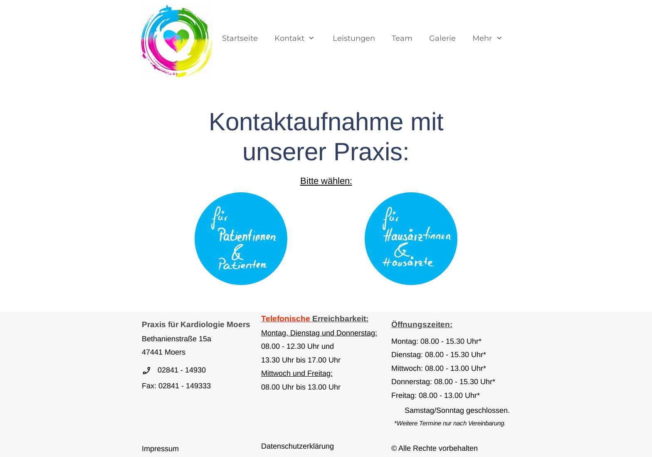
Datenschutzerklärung (297, 446)
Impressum (160, 449)
